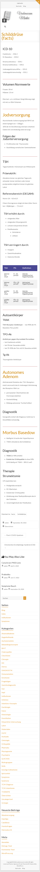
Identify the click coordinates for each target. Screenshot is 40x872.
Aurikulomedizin (8, 641)
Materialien (6, 729)
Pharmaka (5, 748)
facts (13, 514)
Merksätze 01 (7, 830)
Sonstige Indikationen (9, 770)
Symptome (5, 621)
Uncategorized (7, 799)
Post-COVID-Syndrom (13, 535)
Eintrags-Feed (7, 846)
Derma (4, 667)
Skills (3, 766)
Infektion (5, 700)
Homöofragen (7, 826)
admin (7, 523)
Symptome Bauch (9, 586)
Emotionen (5, 678)
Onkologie (5, 740)
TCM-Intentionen (8, 788)
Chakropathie (7, 652)
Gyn (3, 689)
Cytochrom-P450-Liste (11, 563)
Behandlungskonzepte (10, 645)
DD (3, 663)
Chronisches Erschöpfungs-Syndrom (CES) (19, 546)
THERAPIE (6, 792)
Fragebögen (6, 681)
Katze (4, 711)
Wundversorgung (8, 815)
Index (4, 614)
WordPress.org (7, 853)
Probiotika (6, 574)
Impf (3, 692)
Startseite (19, 6)
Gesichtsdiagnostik (9, 685)
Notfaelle (5, 737)
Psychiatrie (6, 755)
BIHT (4, 648)
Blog (24, 6)
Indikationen (6, 617)
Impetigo (5, 819)
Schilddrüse (22, 514)
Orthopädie (6, 744)
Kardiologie (6, 707)
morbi (4, 733)
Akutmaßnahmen (8, 633)
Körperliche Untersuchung (11, 722)
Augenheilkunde (7, 637)
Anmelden (5, 842)
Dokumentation (7, 674)
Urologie (5, 803)
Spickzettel (6, 773)
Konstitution (6, 718)
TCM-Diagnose (7, 784)
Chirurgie (5, 659)
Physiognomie (7, 751)
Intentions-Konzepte (9, 703)
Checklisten (6, 656)
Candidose (5, 823)
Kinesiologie (6, 714)
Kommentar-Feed (8, 850)
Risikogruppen (7, 762)
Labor (4, 726)
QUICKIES (5, 759)
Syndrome (5, 781)
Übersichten (9, 526)
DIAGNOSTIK (7, 670)
